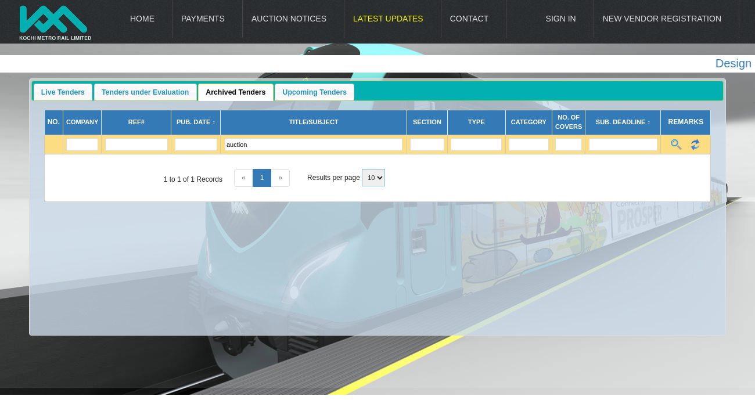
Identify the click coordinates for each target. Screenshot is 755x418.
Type (476, 121)
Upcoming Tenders (315, 92)
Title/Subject (314, 121)
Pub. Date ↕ (196, 121)
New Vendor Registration (662, 18)
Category (529, 121)
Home (142, 18)
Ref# (136, 121)
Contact (469, 18)
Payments (203, 18)
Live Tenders (63, 92)
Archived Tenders (235, 92)
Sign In (561, 18)
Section (427, 121)
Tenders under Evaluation (145, 92)
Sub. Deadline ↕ (623, 121)
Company (82, 121)
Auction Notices (288, 18)
